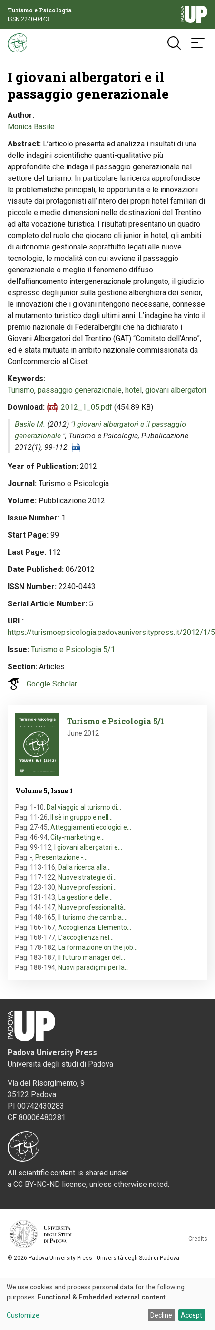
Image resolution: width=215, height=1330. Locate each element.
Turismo (21, 390)
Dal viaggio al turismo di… (84, 807)
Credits (197, 1239)
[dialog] (107, 1304)
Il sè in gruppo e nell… (81, 817)
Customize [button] (23, 1315)
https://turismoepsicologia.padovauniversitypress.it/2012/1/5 (111, 632)
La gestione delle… (85, 897)
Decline (161, 1315)
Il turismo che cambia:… (92, 917)
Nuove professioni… (87, 887)
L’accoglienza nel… (86, 937)
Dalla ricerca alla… (84, 867)
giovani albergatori (175, 390)
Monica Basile (31, 126)
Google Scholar (52, 683)
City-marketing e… (77, 837)
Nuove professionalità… (93, 907)
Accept (191, 1315)
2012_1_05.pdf (86, 407)
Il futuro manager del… (91, 957)
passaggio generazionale (80, 390)
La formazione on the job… (97, 947)
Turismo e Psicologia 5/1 (73, 649)
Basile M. (30, 424)
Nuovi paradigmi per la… (93, 967)
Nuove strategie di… (87, 877)
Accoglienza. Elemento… (94, 927)
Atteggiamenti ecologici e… (90, 827)
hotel (133, 390)
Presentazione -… (61, 857)
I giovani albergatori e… (88, 847)
